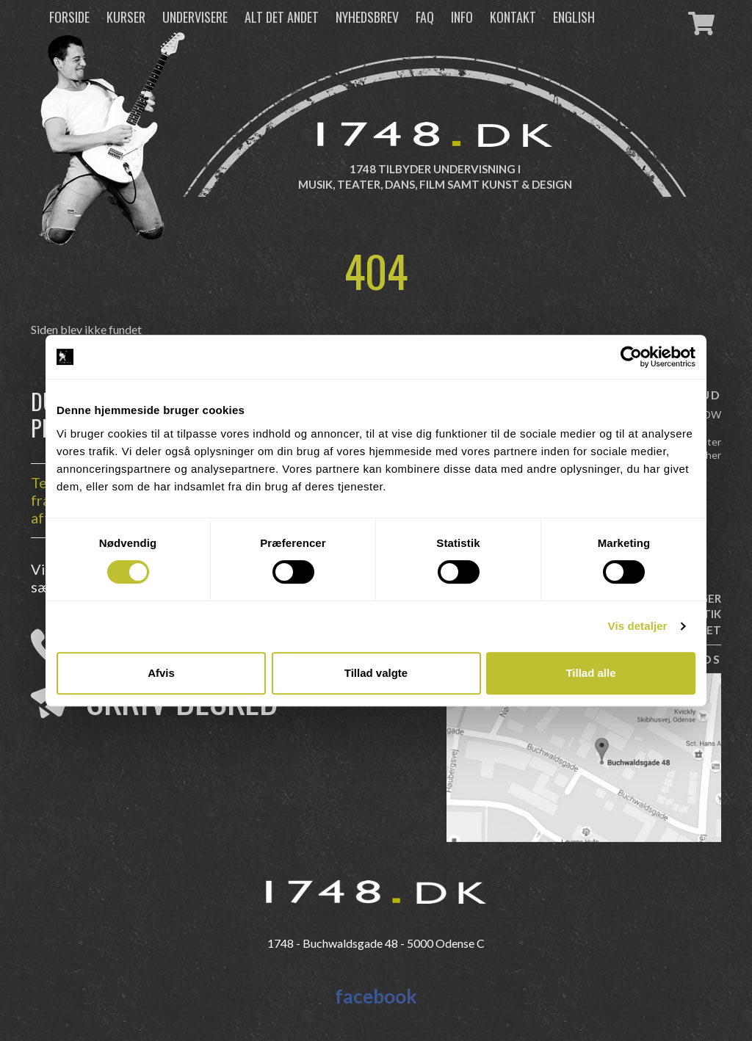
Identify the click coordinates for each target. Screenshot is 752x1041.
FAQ (425, 16)
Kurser (125, 16)
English (574, 16)
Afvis (161, 673)
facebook (376, 996)
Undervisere (195, 16)
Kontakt (513, 16)
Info (462, 16)
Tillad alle (590, 673)
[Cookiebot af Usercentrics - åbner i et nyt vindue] (631, 357)
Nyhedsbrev (367, 16)
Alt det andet (282, 16)
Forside (69, 16)
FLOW (707, 414)
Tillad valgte (376, 673)
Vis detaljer (638, 626)
